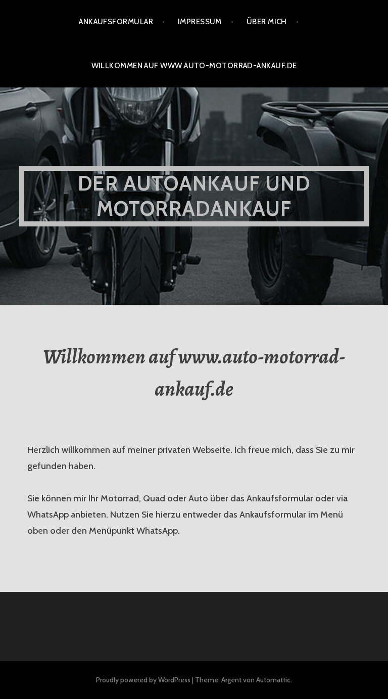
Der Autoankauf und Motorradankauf (194, 196)
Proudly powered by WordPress (143, 679)
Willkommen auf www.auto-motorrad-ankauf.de (194, 65)
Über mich (267, 21)
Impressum (200, 21)
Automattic (273, 679)
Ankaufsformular (116, 21)
